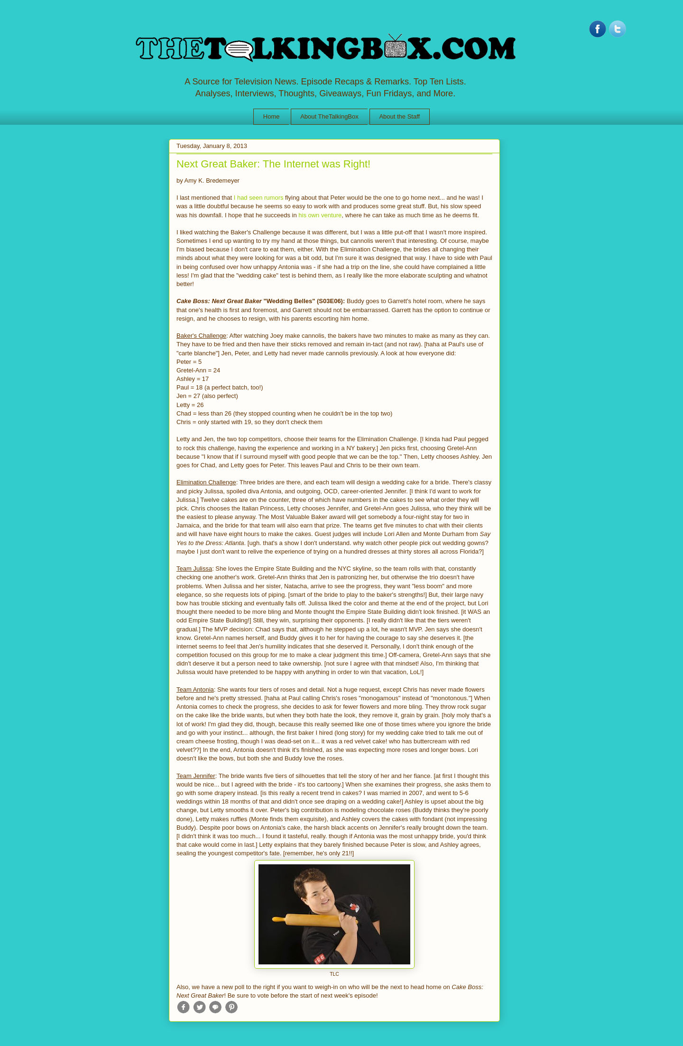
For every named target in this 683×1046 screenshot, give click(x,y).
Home (271, 116)
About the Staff (399, 116)
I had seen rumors (259, 197)
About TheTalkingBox (329, 116)
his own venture (320, 215)
